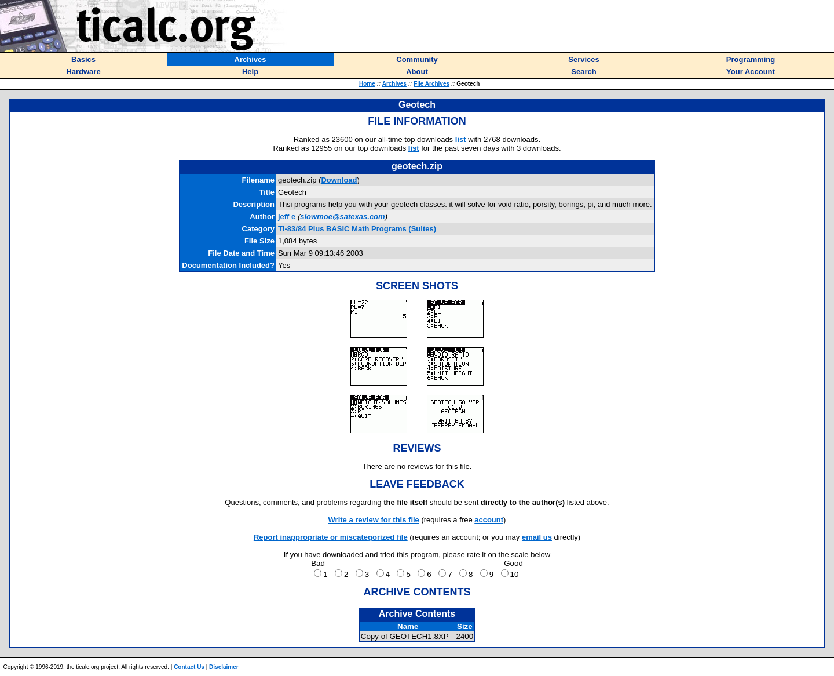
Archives (394, 84)
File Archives (431, 84)
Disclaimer (224, 667)
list (460, 139)
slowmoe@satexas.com (342, 216)
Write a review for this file (373, 519)
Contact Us (189, 667)
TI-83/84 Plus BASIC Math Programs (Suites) (357, 228)
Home (367, 84)
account (488, 519)
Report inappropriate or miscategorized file (331, 537)
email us (537, 537)
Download (339, 180)
